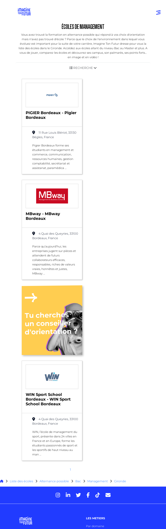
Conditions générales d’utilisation (39, 501)
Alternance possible (54, 305)
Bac (78, 305)
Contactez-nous (32, 458)
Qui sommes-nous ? (35, 443)
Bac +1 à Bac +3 (29, 405)
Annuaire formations (33, 366)
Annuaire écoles (30, 374)
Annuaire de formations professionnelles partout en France (53, 488)
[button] (83, 68)
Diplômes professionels (35, 420)
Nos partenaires (32, 450)
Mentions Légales (30, 494)
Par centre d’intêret (99, 357)
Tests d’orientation (98, 390)
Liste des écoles (21, 305)
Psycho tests (94, 397)
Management (97, 305)
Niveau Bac (27, 397)
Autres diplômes (30, 427)
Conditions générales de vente (37, 514)
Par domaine (95, 350)
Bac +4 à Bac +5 (30, 412)
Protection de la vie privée (35, 507)
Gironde (120, 305)
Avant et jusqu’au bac (34, 390)
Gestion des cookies (32, 521)
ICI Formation (81, 481)
